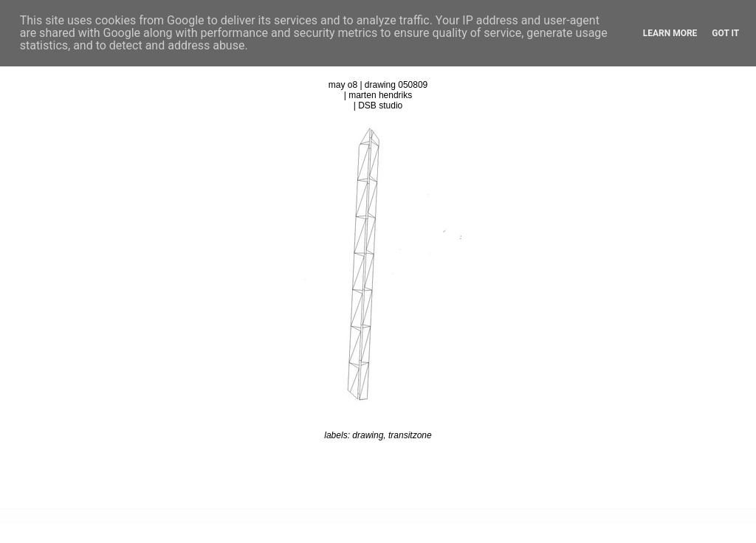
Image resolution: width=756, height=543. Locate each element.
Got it (725, 33)
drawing (367, 435)
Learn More (670, 33)
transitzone (410, 435)
